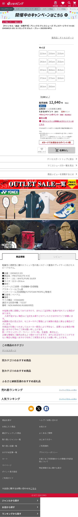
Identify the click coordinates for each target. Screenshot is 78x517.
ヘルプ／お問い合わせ (48, 420)
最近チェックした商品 (11, 433)
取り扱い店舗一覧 (9, 446)
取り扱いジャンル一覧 (11, 439)
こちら (33, 488)
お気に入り (42, 151)
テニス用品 (61, 9)
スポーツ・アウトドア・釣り (27, 9)
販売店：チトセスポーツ (63, 37)
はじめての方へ (45, 439)
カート (5, 458)
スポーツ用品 (47, 9)
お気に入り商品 (8, 426)
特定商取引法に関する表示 (50, 467)
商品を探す (7, 420)
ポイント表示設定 (9, 471)
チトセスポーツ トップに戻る (60, 159)
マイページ (7, 465)
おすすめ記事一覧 (9, 452)
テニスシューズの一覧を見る (61, 165)
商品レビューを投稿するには (61, 174)
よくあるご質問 (45, 433)
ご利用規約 (43, 446)
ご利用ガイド (7, 478)
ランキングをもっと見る (68, 390)
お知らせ (43, 426)
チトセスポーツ (9, 350)
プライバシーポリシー (48, 452)
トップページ (6, 9)
